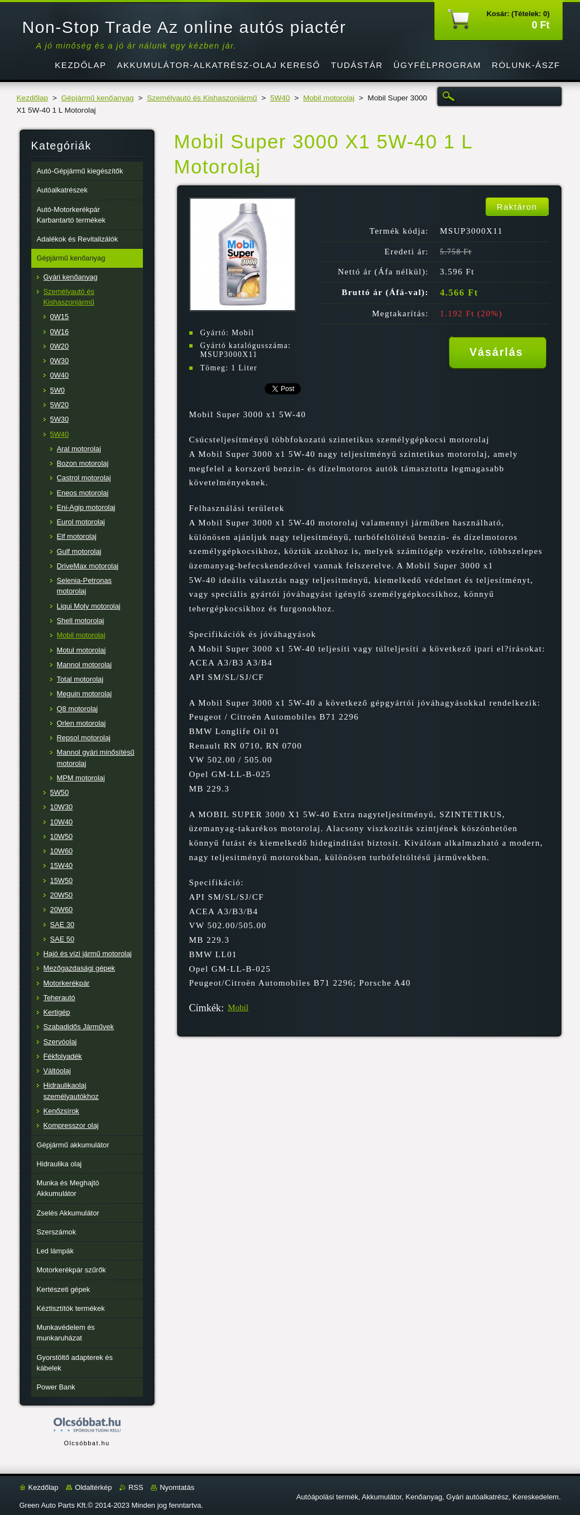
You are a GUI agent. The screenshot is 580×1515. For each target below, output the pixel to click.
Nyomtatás (177, 1487)
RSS (135, 1487)
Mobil (238, 1007)
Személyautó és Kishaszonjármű (202, 98)
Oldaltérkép (93, 1487)
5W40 (280, 98)
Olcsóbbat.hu (86, 1443)
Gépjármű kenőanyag (97, 98)
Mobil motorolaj (328, 98)
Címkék (205, 1008)
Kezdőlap (33, 98)
